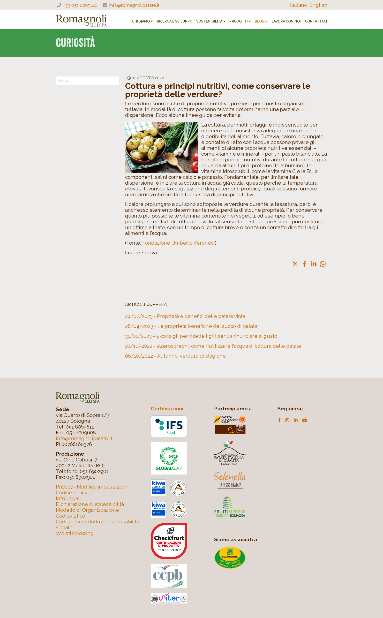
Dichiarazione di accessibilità (90, 504)
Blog (260, 21)
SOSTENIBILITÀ (209, 21)
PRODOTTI (238, 21)
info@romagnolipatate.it (134, 5)
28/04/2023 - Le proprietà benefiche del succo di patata (191, 326)
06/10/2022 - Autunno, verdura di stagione (175, 356)
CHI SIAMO (141, 21)
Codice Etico (70, 516)
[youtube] (304, 420)
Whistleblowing (75, 533)
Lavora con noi (286, 21)
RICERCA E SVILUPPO (174, 21)
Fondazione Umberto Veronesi (179, 243)
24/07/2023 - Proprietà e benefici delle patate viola (185, 316)
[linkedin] (296, 420)
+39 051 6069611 (80, 5)
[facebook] (279, 420)
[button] (295, 264)
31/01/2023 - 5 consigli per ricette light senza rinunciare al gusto (201, 336)
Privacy (64, 487)
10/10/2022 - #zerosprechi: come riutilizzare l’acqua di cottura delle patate (213, 346)
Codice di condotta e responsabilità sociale (97, 524)
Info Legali (68, 498)
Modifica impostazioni (102, 487)
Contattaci (316, 21)
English (318, 5)
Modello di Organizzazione (87, 510)
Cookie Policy (71, 493)
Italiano (298, 5)
